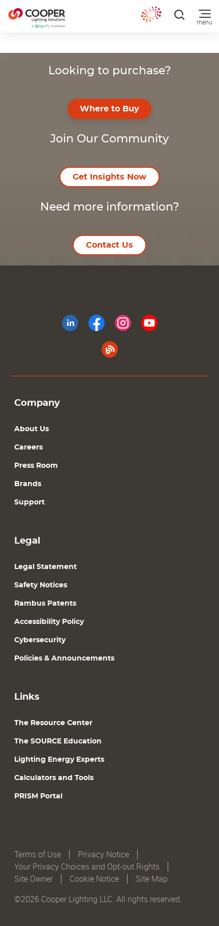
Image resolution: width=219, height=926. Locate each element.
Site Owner (33, 879)
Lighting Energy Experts (59, 759)
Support (29, 502)
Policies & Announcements (64, 658)
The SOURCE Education (58, 741)
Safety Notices (40, 585)
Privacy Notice (103, 854)
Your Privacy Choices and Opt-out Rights (87, 867)
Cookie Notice (94, 879)
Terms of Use (37, 854)
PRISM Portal (38, 796)
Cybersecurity (40, 640)
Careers (28, 447)
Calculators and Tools (53, 778)
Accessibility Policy (49, 621)
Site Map (152, 879)
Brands (27, 484)
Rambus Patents (45, 603)
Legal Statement (45, 567)
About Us (31, 429)
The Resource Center (53, 723)
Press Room (36, 465)
